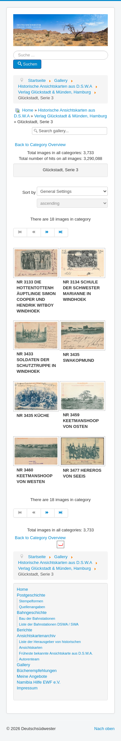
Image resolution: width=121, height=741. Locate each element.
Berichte (24, 629)
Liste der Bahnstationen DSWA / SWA (48, 624)
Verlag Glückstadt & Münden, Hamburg (70, 116)
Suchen (27, 64)
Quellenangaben (32, 607)
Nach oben (104, 728)
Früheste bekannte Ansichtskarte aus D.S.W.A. (56, 653)
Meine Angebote (32, 676)
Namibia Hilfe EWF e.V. (38, 682)
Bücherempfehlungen (37, 670)
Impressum (27, 688)
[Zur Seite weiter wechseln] (48, 232)
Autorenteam (29, 659)
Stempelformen (31, 601)
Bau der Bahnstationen (37, 618)
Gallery (23, 664)
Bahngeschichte (32, 612)
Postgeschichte (31, 595)
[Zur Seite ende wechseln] (61, 232)
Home (28, 110)
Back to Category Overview (40, 144)
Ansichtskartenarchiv (36, 635)
